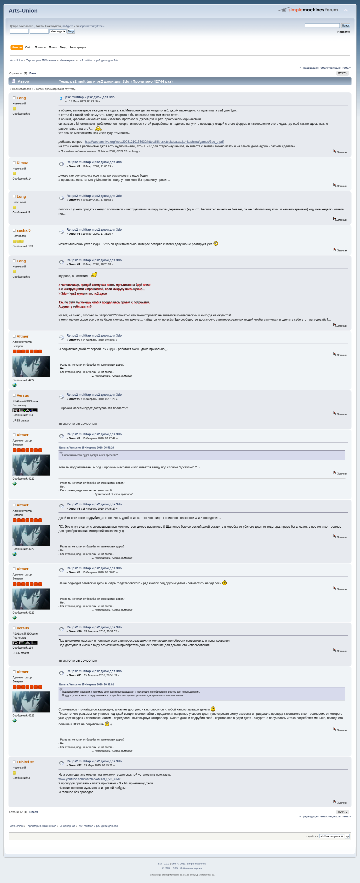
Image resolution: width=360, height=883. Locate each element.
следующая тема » (338, 67)
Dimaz (22, 163)
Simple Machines (196, 863)
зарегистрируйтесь (92, 26)
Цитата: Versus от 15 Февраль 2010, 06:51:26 (86, 447)
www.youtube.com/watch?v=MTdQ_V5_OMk (89, 779)
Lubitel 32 (25, 762)
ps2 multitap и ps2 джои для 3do (89, 97)
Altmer (22, 336)
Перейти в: (312, 836)
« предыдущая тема (313, 67)
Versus (23, 395)
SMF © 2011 (179, 863)
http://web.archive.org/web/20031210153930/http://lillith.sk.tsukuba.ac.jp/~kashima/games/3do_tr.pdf (154, 141)
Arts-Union (23, 11)
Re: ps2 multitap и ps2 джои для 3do (94, 162)
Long (21, 98)
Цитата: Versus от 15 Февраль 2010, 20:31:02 (86, 684)
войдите (67, 26)
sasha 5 (23, 230)
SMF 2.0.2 (164, 863)
